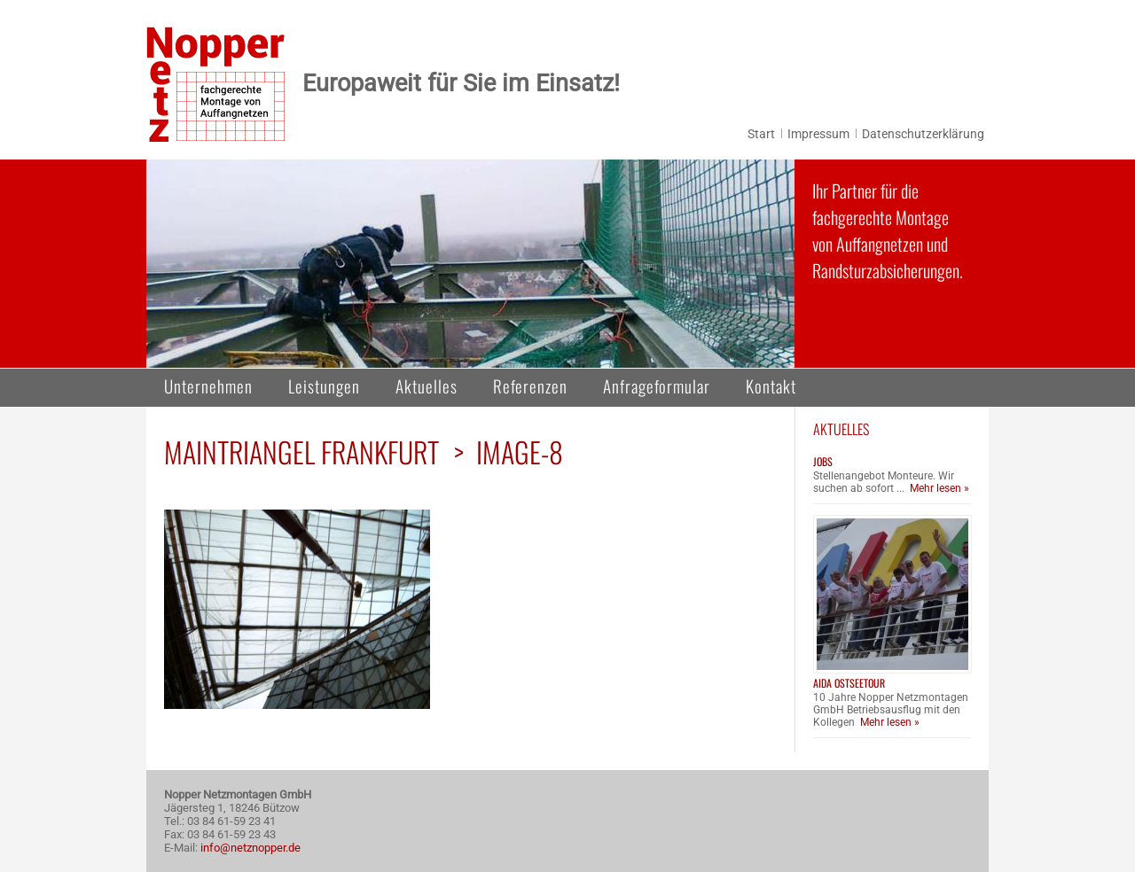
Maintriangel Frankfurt (301, 451)
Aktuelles (426, 385)
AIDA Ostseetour (849, 682)
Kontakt (771, 385)
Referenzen (530, 385)
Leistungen (324, 385)
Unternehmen (208, 385)
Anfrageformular (656, 385)
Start (761, 134)
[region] (470, 264)
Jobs (823, 461)
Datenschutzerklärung (923, 134)
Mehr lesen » (939, 488)
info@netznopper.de (250, 847)
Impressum (818, 134)
